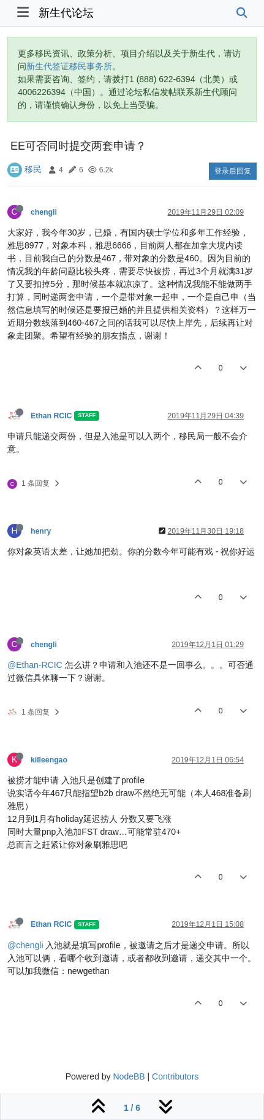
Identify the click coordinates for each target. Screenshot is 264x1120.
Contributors (175, 1076)
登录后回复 (232, 171)
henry (41, 531)
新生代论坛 (66, 13)
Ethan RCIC (51, 416)
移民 (33, 169)
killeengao (49, 760)
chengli (44, 212)
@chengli (25, 945)
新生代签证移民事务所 (69, 66)
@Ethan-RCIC (34, 665)
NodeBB (129, 1076)
